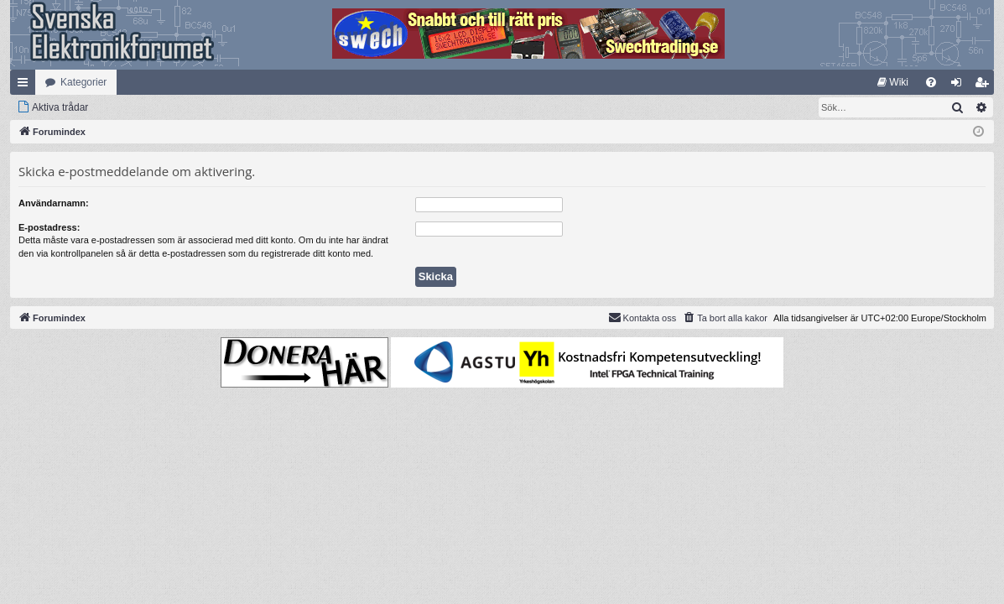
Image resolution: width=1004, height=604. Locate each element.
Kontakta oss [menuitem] (642, 317)
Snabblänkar (26, 85)
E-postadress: (49, 227)
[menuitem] (892, 82)
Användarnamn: (53, 203)
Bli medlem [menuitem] (985, 85)
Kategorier (83, 82)
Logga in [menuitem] (960, 85)
